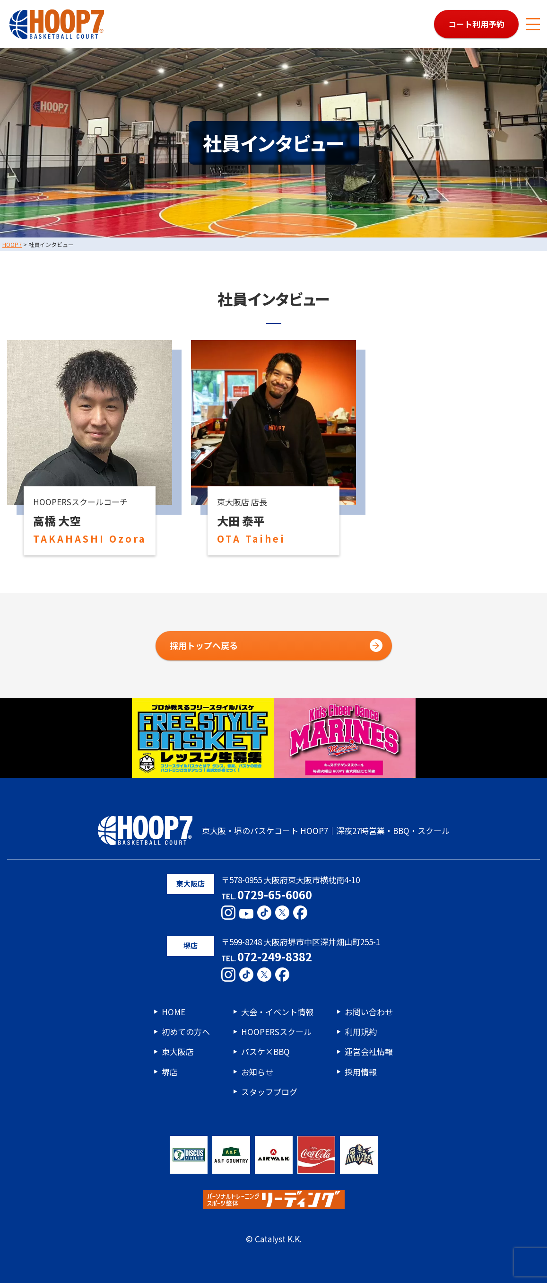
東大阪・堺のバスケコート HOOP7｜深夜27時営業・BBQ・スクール (274, 830)
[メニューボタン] (533, 24)
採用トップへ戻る (204, 645)
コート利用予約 (476, 24)
